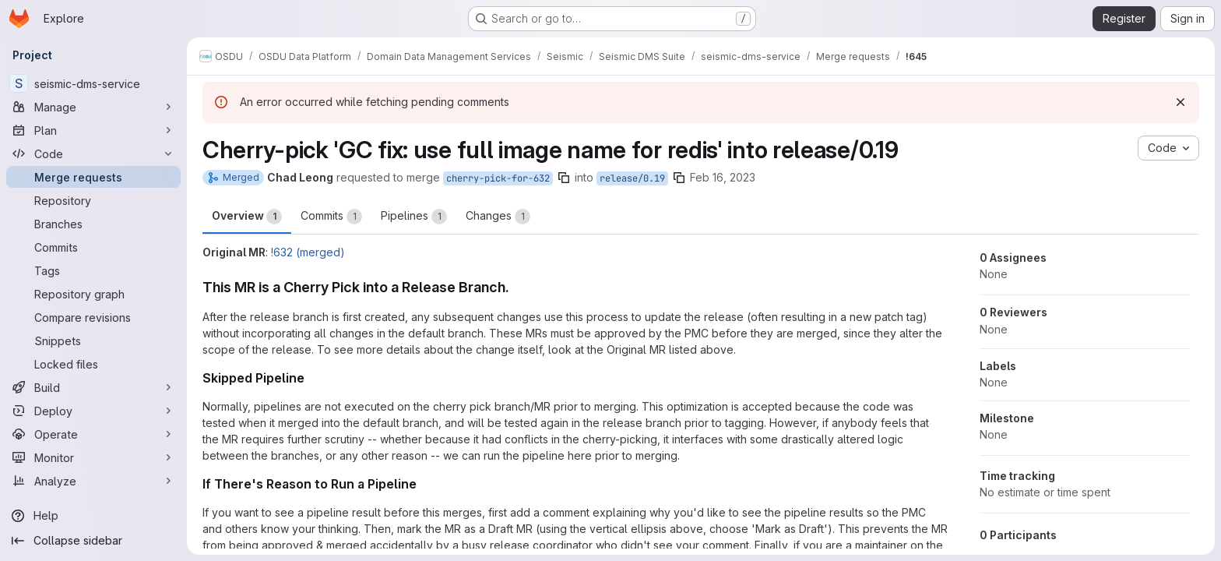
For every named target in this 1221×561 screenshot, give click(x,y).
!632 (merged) (308, 252)
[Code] (93, 153)
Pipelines (414, 216)
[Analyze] (93, 481)
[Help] (93, 516)
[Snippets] (93, 340)
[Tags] (93, 270)
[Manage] (93, 107)
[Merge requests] (93, 177)
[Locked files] (93, 364)
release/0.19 (632, 178)
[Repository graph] (93, 294)
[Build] (93, 387)
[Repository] (93, 200)
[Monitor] (93, 457)
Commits (331, 216)
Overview (247, 216)
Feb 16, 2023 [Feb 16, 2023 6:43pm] (722, 177)
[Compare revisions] (93, 317)
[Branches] (93, 224)
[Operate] (93, 434)
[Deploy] (93, 411)
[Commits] (93, 247)
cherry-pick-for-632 (498, 178)
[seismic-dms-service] (93, 83)
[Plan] (93, 130)
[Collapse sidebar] (93, 541)
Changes (498, 216)
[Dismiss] (1180, 102)
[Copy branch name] (563, 177)
